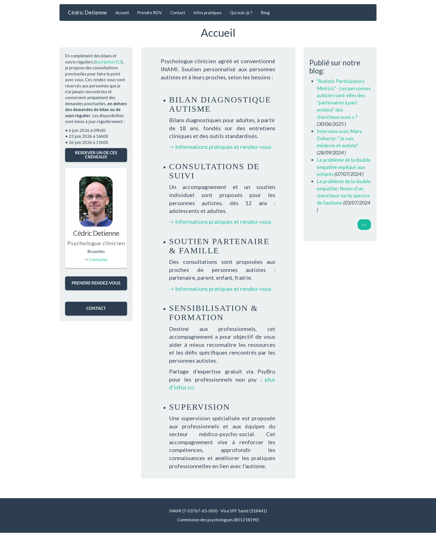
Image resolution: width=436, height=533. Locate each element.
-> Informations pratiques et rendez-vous (220, 146)
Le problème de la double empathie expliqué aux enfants (344, 167)
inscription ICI (108, 61)
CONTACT (96, 308)
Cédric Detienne (87, 12)
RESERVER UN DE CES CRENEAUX (96, 154)
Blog (265, 12)
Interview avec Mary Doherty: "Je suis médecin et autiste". (339, 138)
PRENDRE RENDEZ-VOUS (95, 283)
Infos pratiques (208, 12)
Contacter (98, 259)
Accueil (122, 12)
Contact (177, 12)
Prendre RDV (149, 12)
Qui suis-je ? (241, 12)
